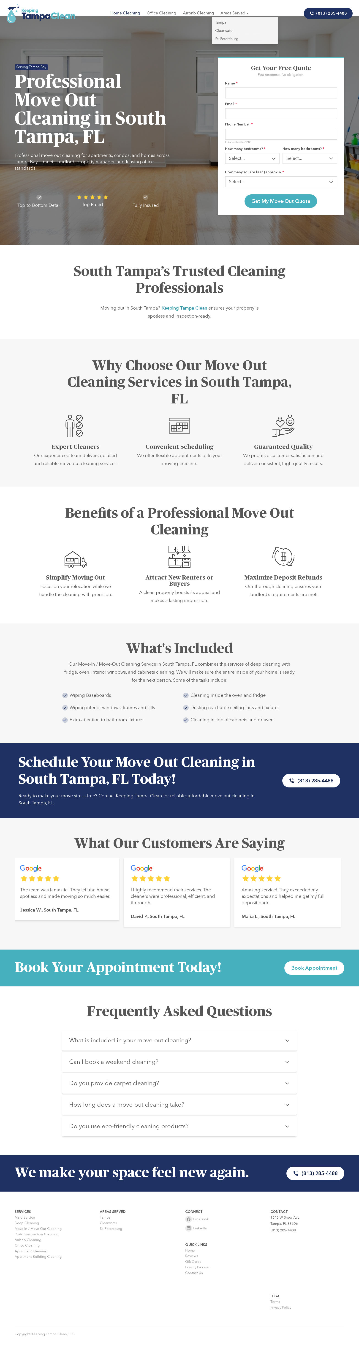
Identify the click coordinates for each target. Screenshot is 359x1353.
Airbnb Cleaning (198, 13)
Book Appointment (313, 977)
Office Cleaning (161, 13)
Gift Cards (193, 1275)
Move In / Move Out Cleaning (38, 1241)
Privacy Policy (280, 1320)
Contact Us (194, 1286)
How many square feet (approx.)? (254, 176)
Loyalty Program (197, 1280)
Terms (275, 1315)
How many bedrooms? (245, 152)
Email (231, 105)
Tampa (105, 1230)
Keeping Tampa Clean (184, 326)
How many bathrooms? (303, 152)
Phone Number (239, 126)
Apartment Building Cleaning (38, 1269)
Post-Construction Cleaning (36, 1247)
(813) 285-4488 (327, 13)
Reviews (191, 1269)
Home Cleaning (126, 13)
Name (231, 83)
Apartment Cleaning (31, 1264)
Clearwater (108, 1236)
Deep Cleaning (27, 1236)
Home (190, 1263)
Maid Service (25, 1230)
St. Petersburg (111, 1241)
